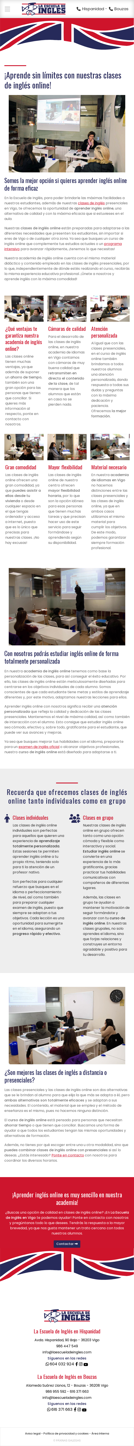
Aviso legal (33, 1433)
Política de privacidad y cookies (66, 1433)
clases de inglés (91, 203)
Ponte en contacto (68, 1155)
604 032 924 (59, 1364)
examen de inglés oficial (39, 746)
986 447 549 (67, 1346)
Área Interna (100, 1433)
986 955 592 (56, 1391)
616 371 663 (79, 1391)
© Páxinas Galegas (67, 1440)
